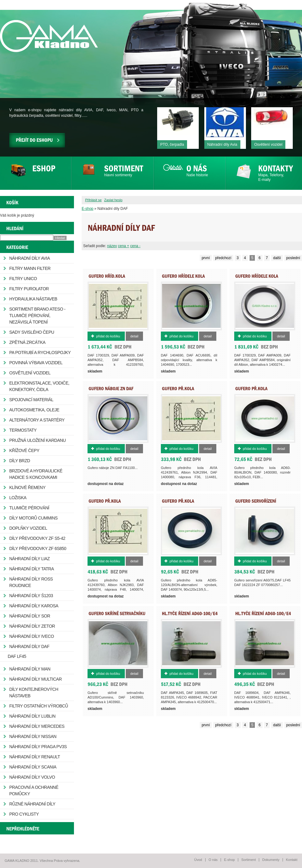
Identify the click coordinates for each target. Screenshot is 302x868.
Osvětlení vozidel (30, 372)
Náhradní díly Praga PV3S (38, 746)
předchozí (223, 258)
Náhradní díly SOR (29, 615)
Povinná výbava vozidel (36, 362)
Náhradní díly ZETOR (32, 626)
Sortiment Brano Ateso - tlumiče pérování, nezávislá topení (37, 315)
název (112, 246)
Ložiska (18, 497)
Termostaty (23, 430)
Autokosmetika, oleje (34, 409)
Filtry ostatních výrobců (38, 705)
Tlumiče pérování (29, 507)
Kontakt (291, 860)
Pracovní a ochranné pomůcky (33, 790)
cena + (123, 246)
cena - (135, 246)
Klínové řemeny (27, 487)
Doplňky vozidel (28, 528)
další (277, 258)
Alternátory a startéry (36, 420)
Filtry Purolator (29, 288)
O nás (213, 860)
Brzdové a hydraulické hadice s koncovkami (35, 474)
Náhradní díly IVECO (31, 636)
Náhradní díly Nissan (32, 736)
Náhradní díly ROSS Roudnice (31, 582)
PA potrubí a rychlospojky (40, 352)
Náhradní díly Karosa (33, 605)
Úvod (198, 860)
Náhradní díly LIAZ (29, 558)
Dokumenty (271, 860)
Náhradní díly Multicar (35, 679)
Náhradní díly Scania (32, 766)
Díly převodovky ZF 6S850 (37, 548)
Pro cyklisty (24, 814)
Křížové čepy (24, 450)
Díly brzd (19, 460)
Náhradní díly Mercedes (36, 726)
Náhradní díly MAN (29, 668)
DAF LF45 (17, 656)
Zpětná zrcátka (27, 342)
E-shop (87, 208)
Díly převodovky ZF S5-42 (37, 538)
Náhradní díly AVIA (29, 258)
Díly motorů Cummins (33, 518)
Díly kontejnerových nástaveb (33, 692)
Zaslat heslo (113, 200)
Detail (134, 336)
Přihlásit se (93, 200)
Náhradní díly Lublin (32, 716)
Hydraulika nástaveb (33, 298)
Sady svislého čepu (31, 332)
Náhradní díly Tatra (31, 568)
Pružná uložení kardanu (37, 440)
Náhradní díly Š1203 (31, 595)
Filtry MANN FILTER (30, 268)
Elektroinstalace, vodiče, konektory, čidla (39, 386)
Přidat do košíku (108, 336)
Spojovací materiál (31, 399)
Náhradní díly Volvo (32, 777)
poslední (293, 258)
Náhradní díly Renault (34, 756)
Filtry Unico (23, 278)
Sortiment (248, 860)
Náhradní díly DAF (29, 646)
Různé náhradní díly (32, 803)
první (206, 258)
